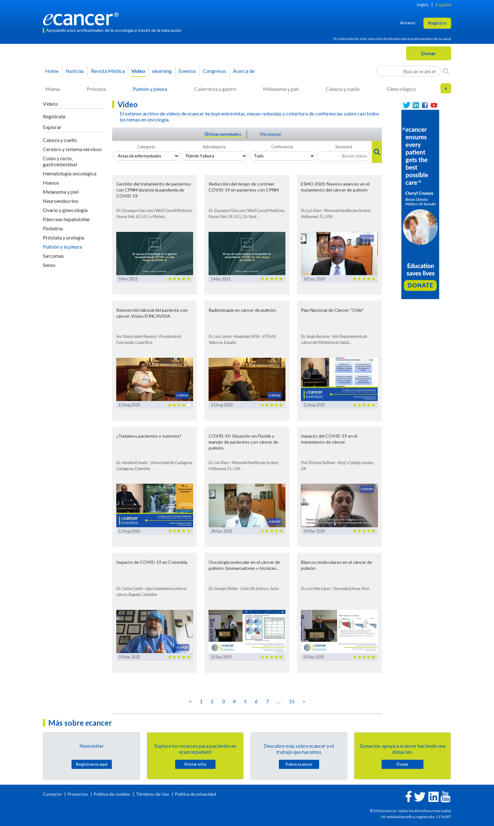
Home (52, 71)
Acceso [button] (407, 22)
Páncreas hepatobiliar (66, 219)
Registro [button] (437, 23)
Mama (52, 89)
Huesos (51, 183)
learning (162, 71)
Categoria (146, 146)
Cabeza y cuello (343, 89)
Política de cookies (112, 794)
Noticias (75, 71)
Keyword (344, 146)
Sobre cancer (299, 764)
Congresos (214, 71)
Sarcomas (53, 256)
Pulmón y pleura (150, 89)
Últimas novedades (222, 134)
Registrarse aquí (91, 764)
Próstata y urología (63, 237)
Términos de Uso (152, 794)
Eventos (187, 71)
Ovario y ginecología (65, 210)
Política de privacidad (195, 794)
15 (292, 701)
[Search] (446, 71)
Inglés (422, 4)
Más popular (271, 134)
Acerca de (244, 71)
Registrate (54, 116)
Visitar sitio (195, 764)
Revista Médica (108, 71)
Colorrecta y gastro (215, 89)
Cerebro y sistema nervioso (72, 149)
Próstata (96, 89)
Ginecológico (401, 89)
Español (443, 4)
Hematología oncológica (69, 173)
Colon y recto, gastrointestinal (60, 161)
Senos (49, 265)
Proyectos (78, 794)
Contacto (53, 794)
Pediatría (53, 228)
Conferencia (282, 146)
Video (138, 71)
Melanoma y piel (281, 89)
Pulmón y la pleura (62, 247)
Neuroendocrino (60, 201)
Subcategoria (214, 146)
